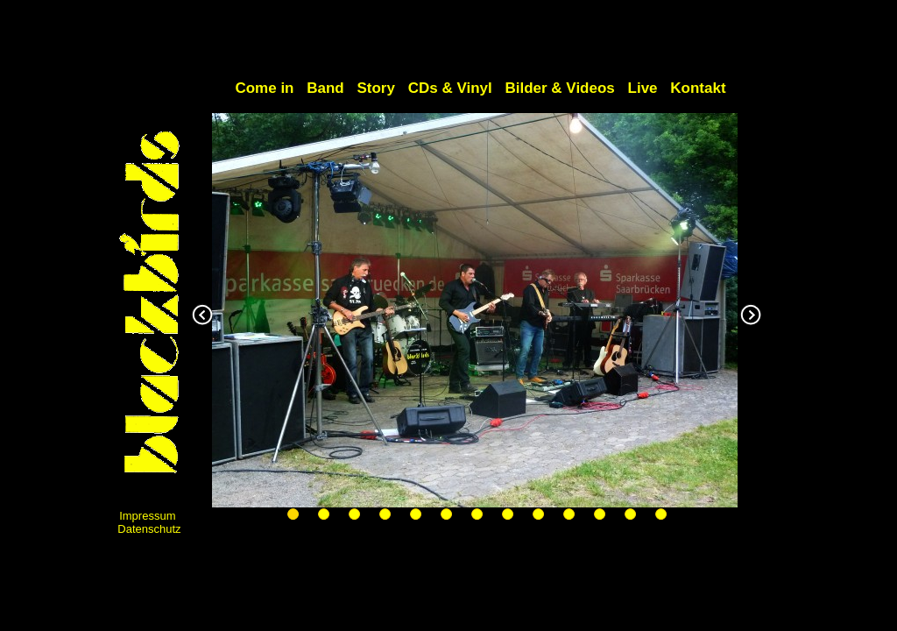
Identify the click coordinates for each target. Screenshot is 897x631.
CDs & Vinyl (450, 88)
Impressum (147, 515)
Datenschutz (148, 528)
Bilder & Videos (559, 88)
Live (643, 88)
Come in (266, 88)
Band (325, 88)
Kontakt (697, 88)
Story (375, 88)
